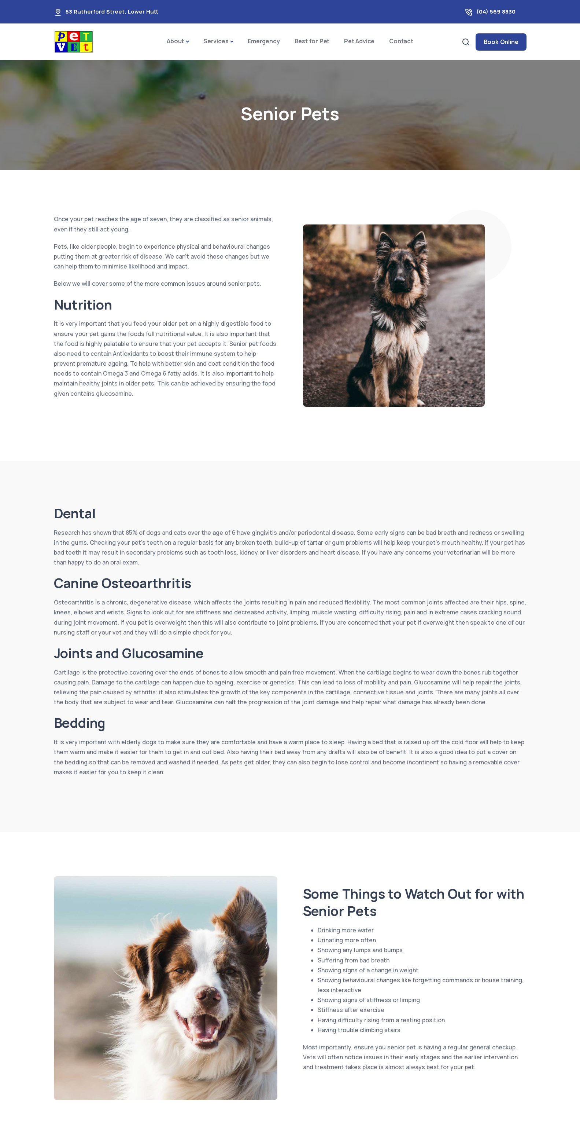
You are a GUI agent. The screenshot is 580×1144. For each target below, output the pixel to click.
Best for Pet (312, 41)
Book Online (501, 42)
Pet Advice (359, 41)
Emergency (264, 41)
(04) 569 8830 (496, 11)
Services (215, 41)
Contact (401, 41)
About (175, 41)
